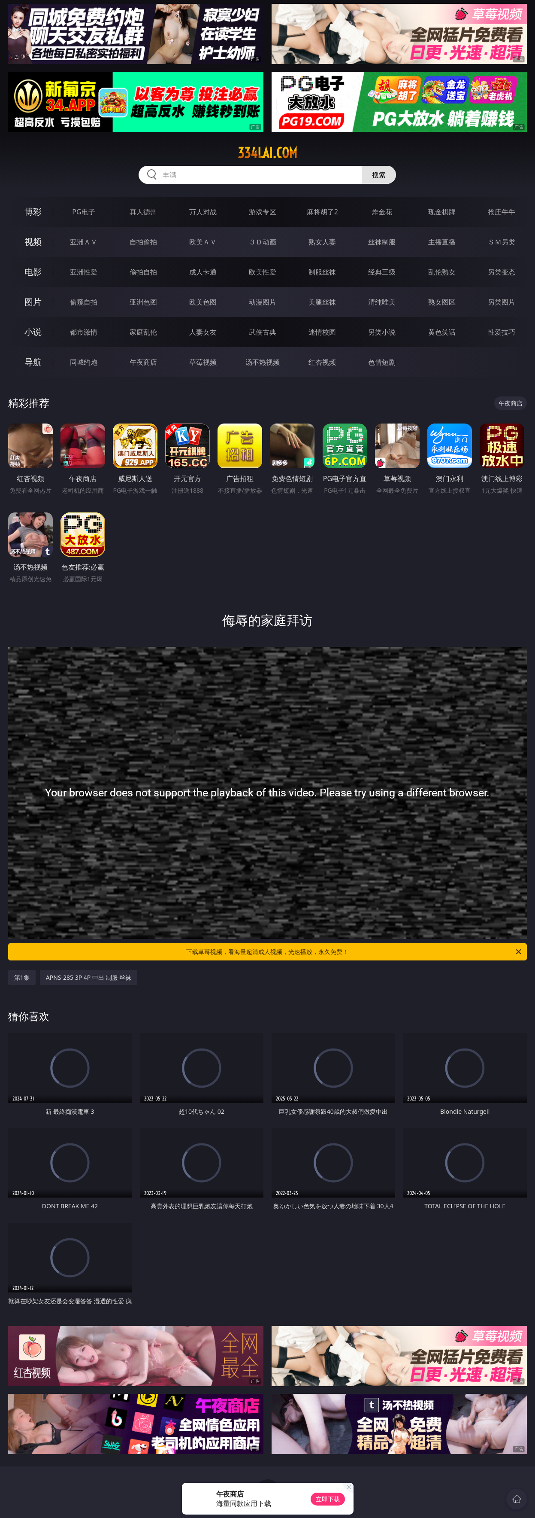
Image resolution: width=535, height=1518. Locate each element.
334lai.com (267, 153)
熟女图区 (442, 302)
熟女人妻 (322, 242)
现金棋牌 (442, 211)
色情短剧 (382, 362)
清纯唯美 (382, 302)
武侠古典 (262, 332)
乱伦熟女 (442, 272)
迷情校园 (322, 332)
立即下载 (328, 1499)
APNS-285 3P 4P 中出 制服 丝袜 (88, 977)
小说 (33, 332)
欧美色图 (203, 302)
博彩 (33, 211)
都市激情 (83, 332)
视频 (33, 241)
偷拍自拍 (143, 272)
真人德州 (143, 211)
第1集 (22, 977)
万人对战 (203, 211)
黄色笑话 (442, 332)
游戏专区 (262, 211)
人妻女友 (203, 332)
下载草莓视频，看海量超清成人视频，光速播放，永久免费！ (354, 952)
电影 (33, 271)
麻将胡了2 (322, 211)
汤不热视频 (262, 362)
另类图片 (501, 302)
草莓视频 (203, 362)
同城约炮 (83, 362)
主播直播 (442, 242)
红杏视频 (322, 362)
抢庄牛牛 (501, 211)
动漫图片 (262, 302)
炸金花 (382, 211)
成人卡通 (203, 272)
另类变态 (501, 272)
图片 (33, 302)
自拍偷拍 (143, 242)
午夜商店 (143, 362)
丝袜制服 (382, 242)
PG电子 (83, 211)
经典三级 (382, 272)
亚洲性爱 (83, 272)
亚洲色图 (143, 302)
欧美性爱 (262, 272)
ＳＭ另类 (501, 242)
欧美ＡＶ (203, 242)
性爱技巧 (501, 332)
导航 (33, 362)
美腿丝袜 (322, 302)
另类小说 (382, 332)
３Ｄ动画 (262, 242)
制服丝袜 (322, 272)
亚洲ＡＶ (83, 242)
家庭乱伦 (143, 332)
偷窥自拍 (83, 302)
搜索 (379, 175)
